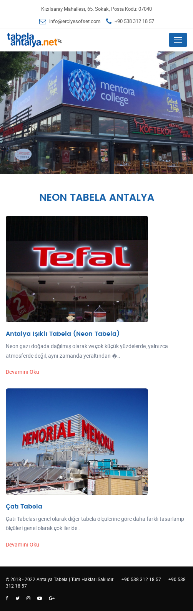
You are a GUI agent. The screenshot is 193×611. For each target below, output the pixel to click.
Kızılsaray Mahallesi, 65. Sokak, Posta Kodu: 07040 (96, 8)
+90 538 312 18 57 (134, 21)
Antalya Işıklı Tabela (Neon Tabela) (63, 334)
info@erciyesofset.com (74, 21)
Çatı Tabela (24, 507)
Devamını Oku (22, 371)
